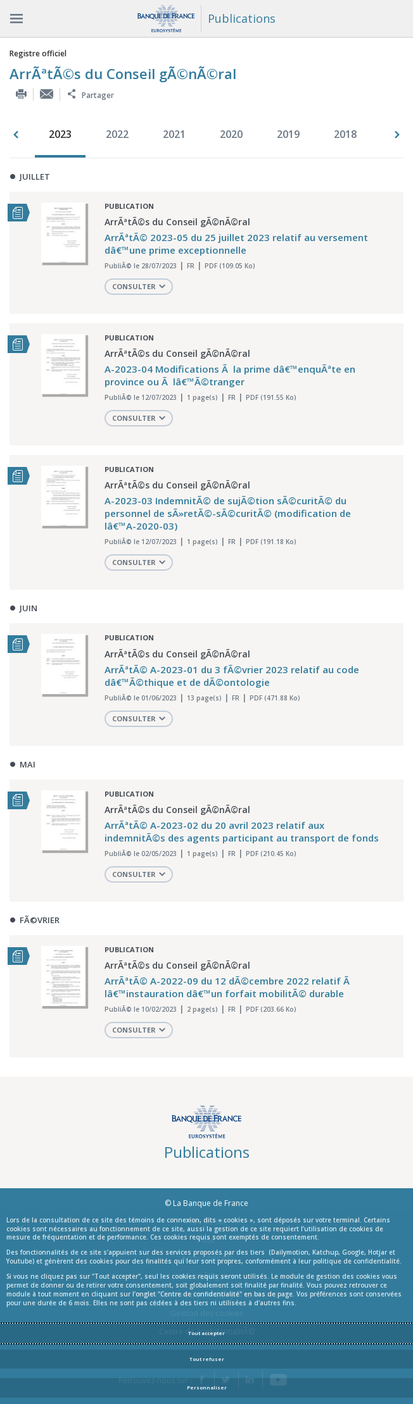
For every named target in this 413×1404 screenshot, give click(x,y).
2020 (231, 134)
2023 (60, 134)
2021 (174, 134)
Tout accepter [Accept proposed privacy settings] (206, 1333)
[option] (63, 135)
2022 (117, 134)
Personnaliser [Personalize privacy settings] (207, 1387)
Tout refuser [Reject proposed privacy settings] (206, 1359)
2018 (345, 134)
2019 (288, 134)
